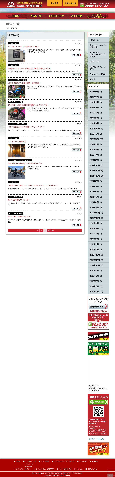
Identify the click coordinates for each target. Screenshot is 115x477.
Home (18, 461)
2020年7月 (94, 233)
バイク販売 (76, 15)
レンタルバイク (56, 15)
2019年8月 (94, 275)
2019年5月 (94, 286)
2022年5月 (94, 149)
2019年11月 (95, 260)
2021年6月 (94, 191)
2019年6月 (94, 281)
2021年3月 (94, 207)
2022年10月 (95, 128)
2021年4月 (94, 202)
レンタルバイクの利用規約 (45, 469)
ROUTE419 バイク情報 (15, 102)
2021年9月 (94, 181)
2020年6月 (94, 238)
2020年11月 (95, 212)
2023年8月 (94, 107)
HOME (16, 15)
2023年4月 (94, 123)
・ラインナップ (28, 464)
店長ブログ (14, 43)
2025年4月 (94, 96)
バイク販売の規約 (65, 469)
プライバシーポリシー (23, 469)
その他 (14, 182)
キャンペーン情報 (97, 73)
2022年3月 (94, 160)
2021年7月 (94, 186)
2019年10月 (95, 265)
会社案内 (54, 3)
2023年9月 (94, 102)
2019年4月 (94, 291)
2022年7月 (94, 139)
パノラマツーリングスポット (96, 16)
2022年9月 (94, 133)
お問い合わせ (70, 3)
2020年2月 (94, 249)
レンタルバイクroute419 (96, 439)
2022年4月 (94, 154)
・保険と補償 (28, 466)
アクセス (80, 469)
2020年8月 (94, 228)
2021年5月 (94, 196)
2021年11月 (95, 170)
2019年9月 (94, 270)
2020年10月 (95, 217)
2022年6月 (94, 144)
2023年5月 (94, 117)
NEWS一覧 (36, 15)
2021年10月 (95, 175)
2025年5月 (94, 91)
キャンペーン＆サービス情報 (17, 80)
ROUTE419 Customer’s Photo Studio (20, 160)
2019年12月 (95, 254)
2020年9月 (94, 223)
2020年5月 (94, 244)
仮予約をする (97, 306)
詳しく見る (76, 55)
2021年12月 (95, 165)
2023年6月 (94, 112)
